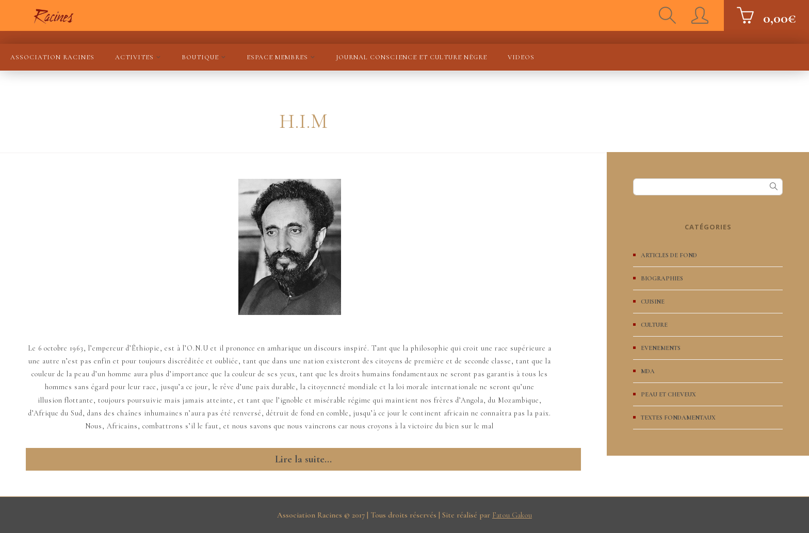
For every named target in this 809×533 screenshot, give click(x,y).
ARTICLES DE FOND (669, 255)
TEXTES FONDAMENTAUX (678, 417)
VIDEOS (521, 57)
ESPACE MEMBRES (277, 57)
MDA (648, 371)
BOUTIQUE (200, 57)
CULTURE (654, 324)
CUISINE (653, 301)
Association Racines (52, 57)
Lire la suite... (303, 459)
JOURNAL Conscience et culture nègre (411, 57)
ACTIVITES (134, 57)
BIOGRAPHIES (662, 278)
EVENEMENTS (661, 348)
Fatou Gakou (512, 515)
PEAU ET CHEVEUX (668, 394)
